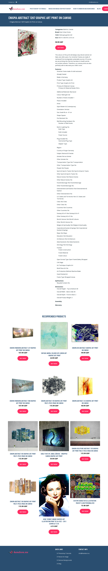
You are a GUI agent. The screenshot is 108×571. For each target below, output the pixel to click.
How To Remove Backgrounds (84, 9)
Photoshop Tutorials (38, 9)
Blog (99, 9)
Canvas (71, 29)
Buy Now (61, 47)
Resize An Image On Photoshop (60, 9)
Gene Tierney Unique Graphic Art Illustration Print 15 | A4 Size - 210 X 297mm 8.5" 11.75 (54, 521)
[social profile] (16, 2)
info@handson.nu (93, 2)
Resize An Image (63, 557)
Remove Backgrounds (65, 560)
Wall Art (65, 29)
